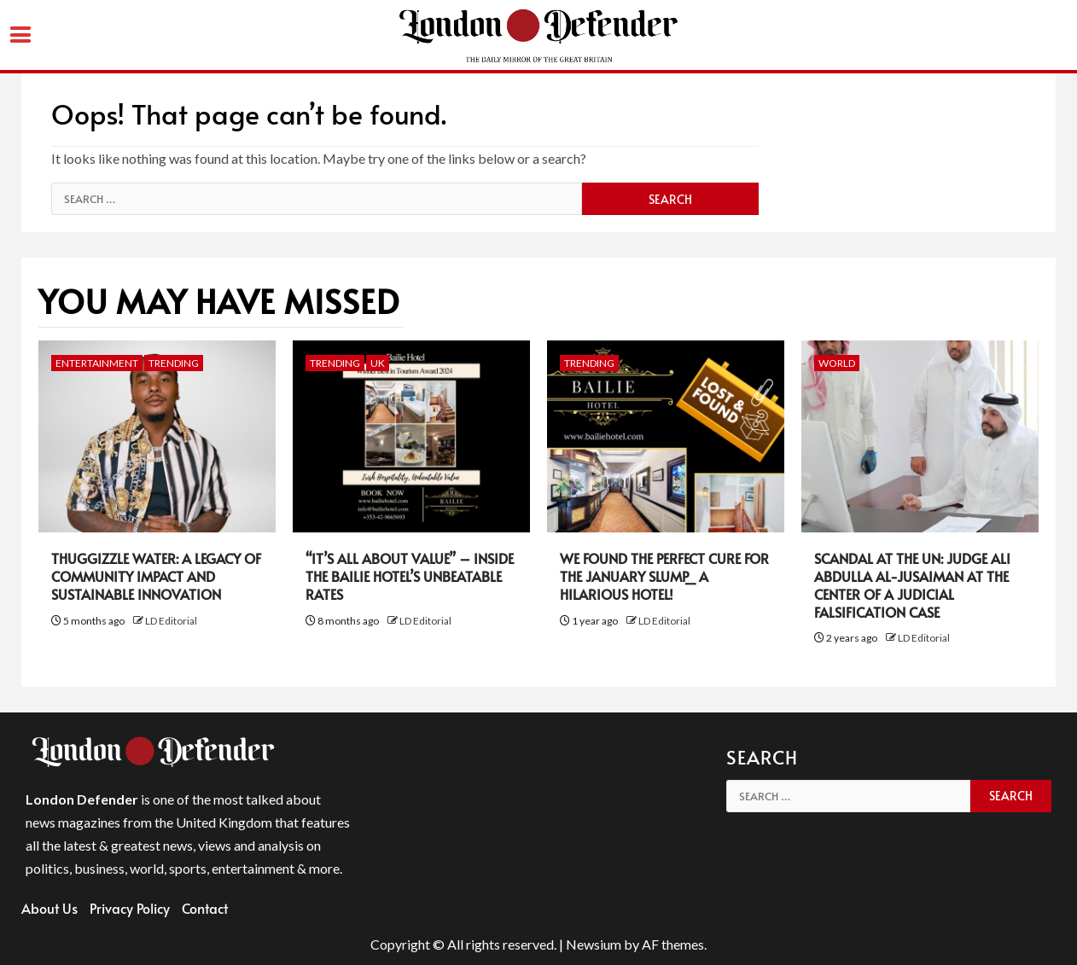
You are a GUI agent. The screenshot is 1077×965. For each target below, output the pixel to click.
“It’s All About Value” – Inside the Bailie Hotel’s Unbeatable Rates (410, 576)
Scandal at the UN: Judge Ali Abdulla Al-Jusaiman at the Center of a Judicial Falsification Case (912, 584)
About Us (49, 907)
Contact (205, 907)
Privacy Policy (130, 907)
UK (377, 363)
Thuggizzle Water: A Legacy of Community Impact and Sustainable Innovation (156, 576)
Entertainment (96, 363)
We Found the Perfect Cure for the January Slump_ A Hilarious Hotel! (664, 576)
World (836, 363)
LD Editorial (171, 620)
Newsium (593, 944)
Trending (173, 363)
